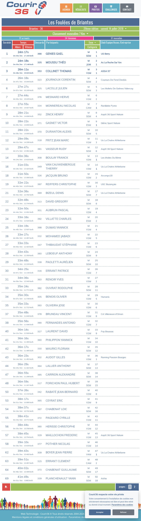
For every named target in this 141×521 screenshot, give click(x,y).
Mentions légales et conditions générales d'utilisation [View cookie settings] (39, 517)
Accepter (99, 512)
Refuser (123, 512)
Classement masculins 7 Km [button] (69, 33)
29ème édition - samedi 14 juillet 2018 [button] (104, 28)
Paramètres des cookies (122, 505)
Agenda (66, 8)
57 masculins (116, 38)
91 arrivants (24, 38)
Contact (127, 8)
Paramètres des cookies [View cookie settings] (81, 517)
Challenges (111, 8)
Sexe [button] (91, 42)
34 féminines (70, 38)
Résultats (81, 8)
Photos (96, 8)
